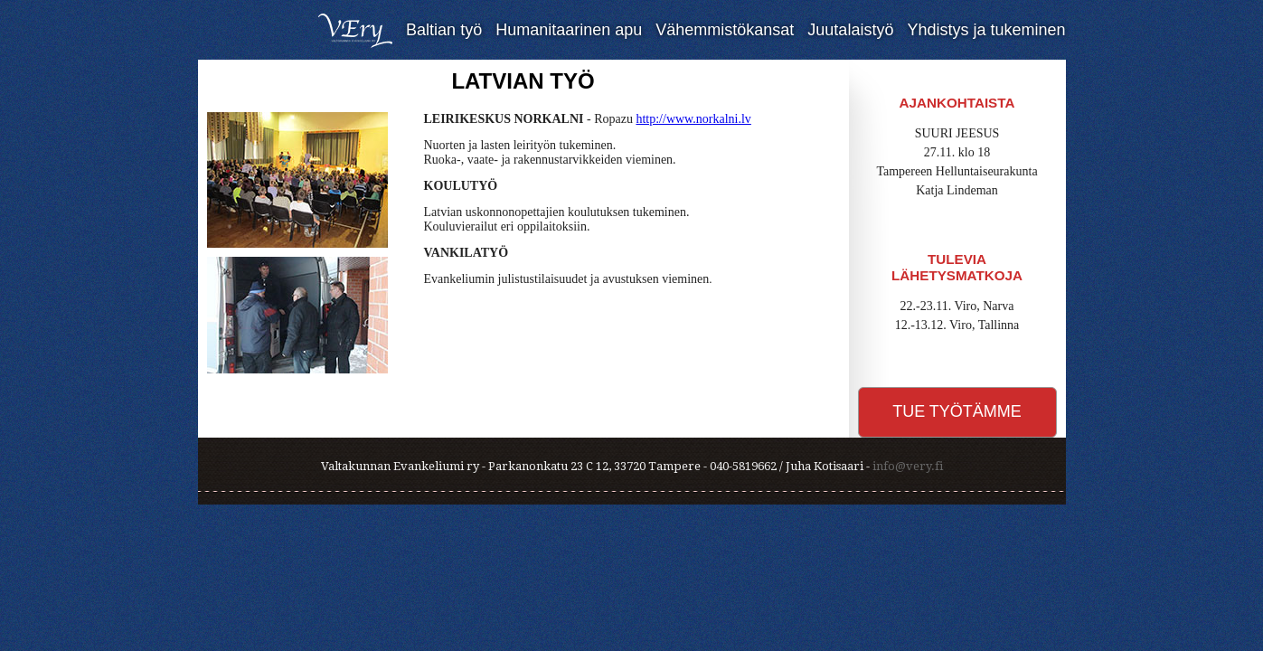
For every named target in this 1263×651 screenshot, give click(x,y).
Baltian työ (444, 30)
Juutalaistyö (850, 30)
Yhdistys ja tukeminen (986, 30)
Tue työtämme (957, 411)
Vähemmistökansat (724, 30)
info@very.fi (907, 466)
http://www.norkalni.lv (693, 119)
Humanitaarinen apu (568, 30)
